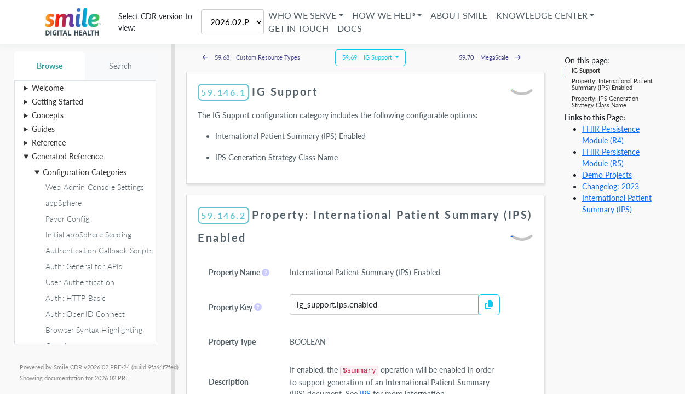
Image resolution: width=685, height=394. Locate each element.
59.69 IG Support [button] (368, 57)
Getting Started (57, 101)
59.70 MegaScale (490, 57)
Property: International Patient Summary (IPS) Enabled (612, 84)
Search (121, 66)
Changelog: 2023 (610, 186)
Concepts (48, 115)
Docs (349, 28)
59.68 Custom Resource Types (251, 57)
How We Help (383, 15)
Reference (49, 142)
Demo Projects (607, 174)
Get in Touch (298, 28)
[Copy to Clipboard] (489, 304)
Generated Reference (67, 156)
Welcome (48, 87)
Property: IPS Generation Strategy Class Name (605, 101)
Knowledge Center (542, 15)
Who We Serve (302, 15)
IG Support (586, 70)
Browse (49, 66)
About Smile (458, 15)
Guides (43, 129)
